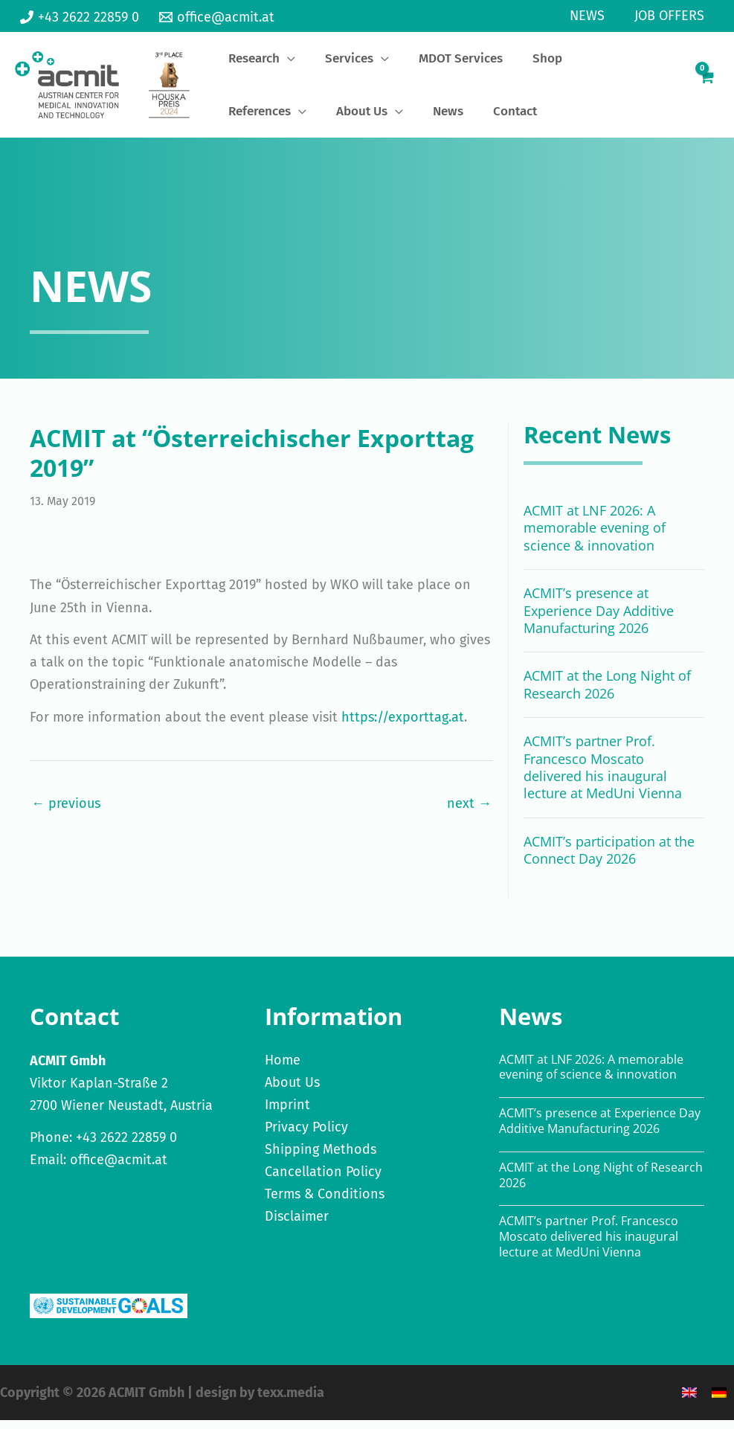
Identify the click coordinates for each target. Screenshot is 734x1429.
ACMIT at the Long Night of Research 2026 (607, 692)
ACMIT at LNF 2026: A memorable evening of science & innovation (595, 536)
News (591, 15)
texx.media (290, 1401)
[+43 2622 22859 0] (79, 17)
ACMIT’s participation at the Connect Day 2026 (609, 858)
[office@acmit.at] (216, 17)
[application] (275, 63)
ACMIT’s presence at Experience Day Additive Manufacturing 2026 (599, 619)
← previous (65, 812)
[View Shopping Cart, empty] (706, 89)
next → (469, 812)
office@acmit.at (118, 1168)
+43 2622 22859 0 (126, 1146)
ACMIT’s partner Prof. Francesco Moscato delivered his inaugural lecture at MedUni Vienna (603, 776)
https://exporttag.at (402, 726)
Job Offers (671, 15)
